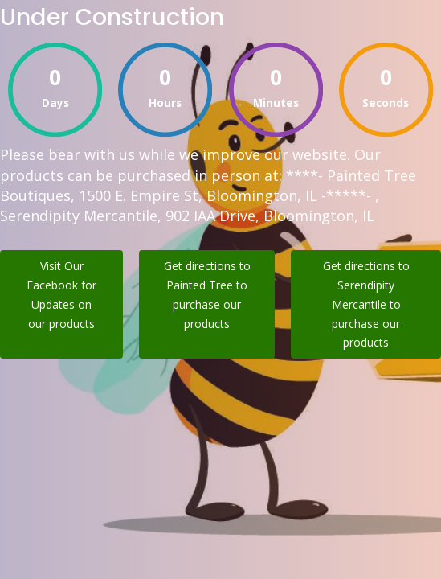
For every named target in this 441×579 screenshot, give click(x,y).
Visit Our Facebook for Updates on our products (61, 294)
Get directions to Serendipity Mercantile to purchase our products (366, 304)
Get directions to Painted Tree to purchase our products (207, 294)
